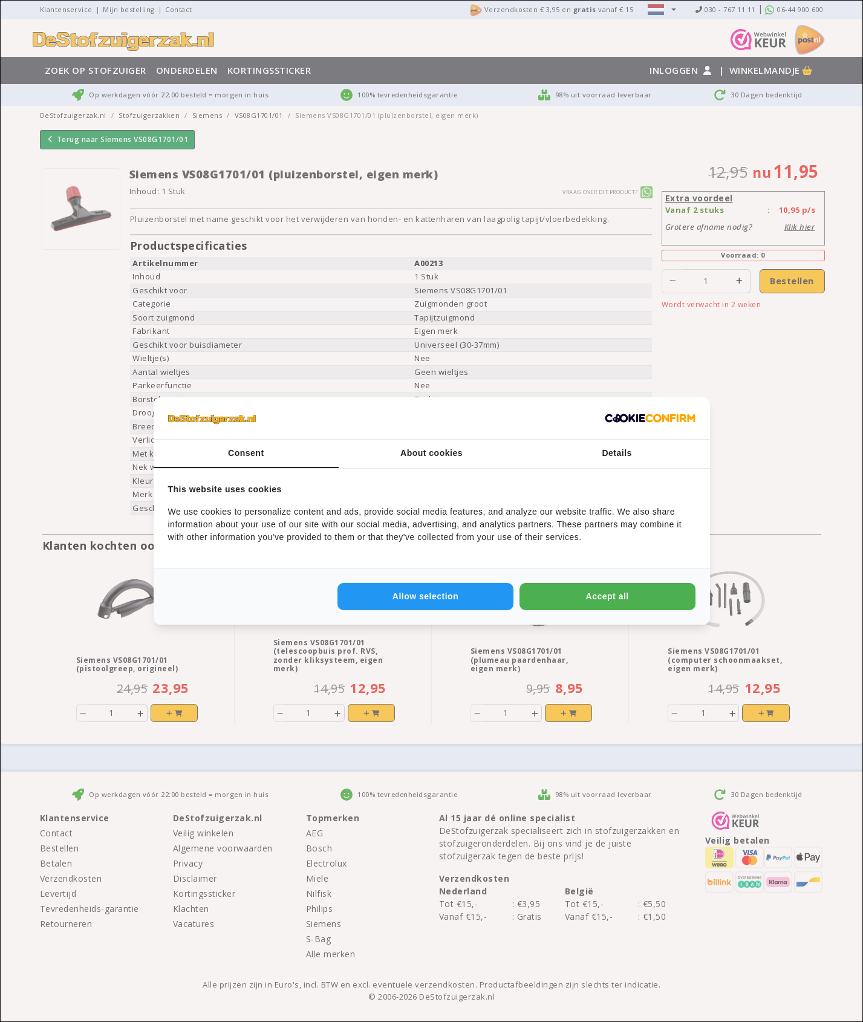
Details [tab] (616, 453)
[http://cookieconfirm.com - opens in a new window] (650, 418)
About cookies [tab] (431, 453)
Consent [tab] (246, 453)
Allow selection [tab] (425, 596)
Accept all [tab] (607, 596)
